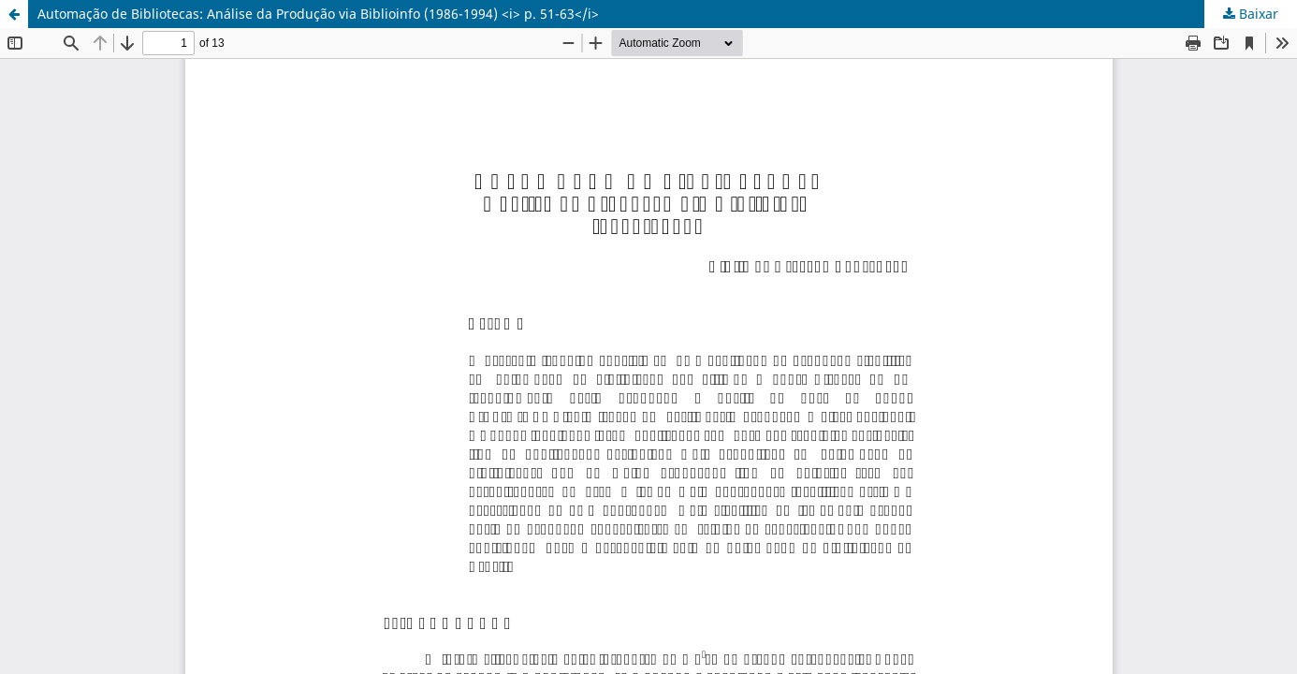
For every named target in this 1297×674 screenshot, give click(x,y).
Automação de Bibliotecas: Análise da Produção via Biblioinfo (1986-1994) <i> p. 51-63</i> (318, 13)
